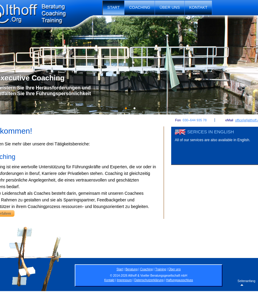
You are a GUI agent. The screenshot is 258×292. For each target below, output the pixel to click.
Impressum (124, 280)
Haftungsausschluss (179, 280)
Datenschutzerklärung (148, 280)
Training (160, 269)
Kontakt (198, 7)
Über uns (169, 7)
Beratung (131, 269)
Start (113, 7)
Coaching (139, 7)
